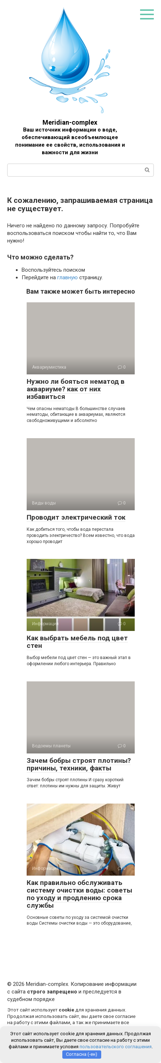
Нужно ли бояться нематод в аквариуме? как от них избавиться (76, 389)
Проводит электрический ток (76, 517)
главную (67, 277)
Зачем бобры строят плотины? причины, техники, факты (79, 764)
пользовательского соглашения (116, 1046)
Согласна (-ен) (81, 1054)
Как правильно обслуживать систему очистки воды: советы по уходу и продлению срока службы (79, 894)
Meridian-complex (70, 122)
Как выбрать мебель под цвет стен (77, 642)
